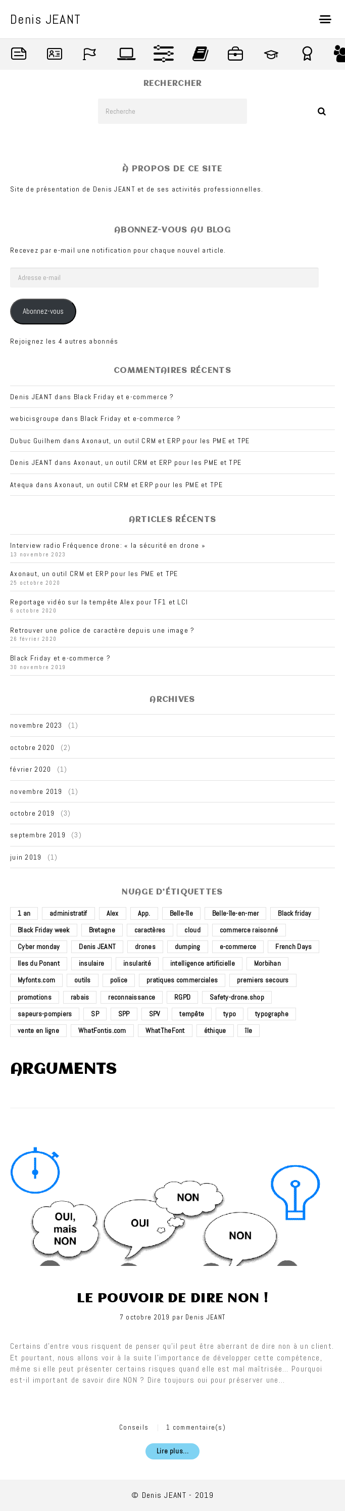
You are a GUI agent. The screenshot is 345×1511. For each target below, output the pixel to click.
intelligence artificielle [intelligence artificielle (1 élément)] (202, 963)
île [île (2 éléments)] (248, 1030)
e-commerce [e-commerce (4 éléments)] (238, 946)
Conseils (134, 1427)
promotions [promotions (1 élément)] (35, 997)
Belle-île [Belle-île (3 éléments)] (181, 913)
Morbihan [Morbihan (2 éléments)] (267, 963)
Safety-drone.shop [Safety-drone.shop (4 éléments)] (237, 997)
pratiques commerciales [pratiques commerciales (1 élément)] (182, 979)
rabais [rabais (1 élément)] (80, 997)
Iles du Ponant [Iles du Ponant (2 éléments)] (39, 963)
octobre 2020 (32, 747)
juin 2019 (26, 857)
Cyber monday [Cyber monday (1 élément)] (39, 946)
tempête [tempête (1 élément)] (191, 1013)
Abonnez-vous (43, 311)
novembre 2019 (36, 791)
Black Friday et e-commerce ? (124, 396)
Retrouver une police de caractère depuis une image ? (102, 630)
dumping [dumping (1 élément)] (188, 946)
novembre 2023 (36, 725)
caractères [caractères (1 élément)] (150, 929)
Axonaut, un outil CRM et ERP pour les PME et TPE (166, 440)
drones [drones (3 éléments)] (145, 946)
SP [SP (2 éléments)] (95, 1013)
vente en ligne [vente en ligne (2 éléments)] (38, 1030)
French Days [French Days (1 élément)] (293, 946)
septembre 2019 (38, 834)
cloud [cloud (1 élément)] (192, 929)
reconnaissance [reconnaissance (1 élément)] (131, 997)
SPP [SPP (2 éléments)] (124, 1013)
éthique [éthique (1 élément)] (215, 1030)
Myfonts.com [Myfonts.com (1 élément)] (36, 979)
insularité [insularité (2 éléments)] (137, 963)
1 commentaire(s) (196, 1427)
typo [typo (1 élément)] (229, 1013)
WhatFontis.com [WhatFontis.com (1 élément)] (102, 1030)
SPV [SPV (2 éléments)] (155, 1013)
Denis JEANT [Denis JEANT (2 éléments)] (97, 946)
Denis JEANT (205, 1317)
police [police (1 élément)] (119, 979)
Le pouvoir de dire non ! (172, 1298)
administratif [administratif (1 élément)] (68, 913)
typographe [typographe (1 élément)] (271, 1013)
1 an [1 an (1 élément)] (24, 913)
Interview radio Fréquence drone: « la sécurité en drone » (108, 545)
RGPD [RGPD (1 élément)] (182, 997)
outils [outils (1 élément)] (82, 979)
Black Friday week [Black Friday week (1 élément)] (44, 929)
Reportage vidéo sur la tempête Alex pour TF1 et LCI (99, 601)
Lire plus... (173, 1451)
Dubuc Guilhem (35, 440)
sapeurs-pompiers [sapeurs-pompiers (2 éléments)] (45, 1013)
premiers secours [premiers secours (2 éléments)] (262, 979)
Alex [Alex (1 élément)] (113, 913)
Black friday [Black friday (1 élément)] (294, 913)
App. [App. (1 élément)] (144, 913)
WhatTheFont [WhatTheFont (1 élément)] (165, 1030)
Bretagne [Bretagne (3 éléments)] (102, 929)
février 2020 (30, 769)
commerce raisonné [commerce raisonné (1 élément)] (249, 929)
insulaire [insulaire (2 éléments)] (92, 963)
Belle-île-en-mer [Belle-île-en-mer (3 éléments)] (235, 913)
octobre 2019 (32, 813)
